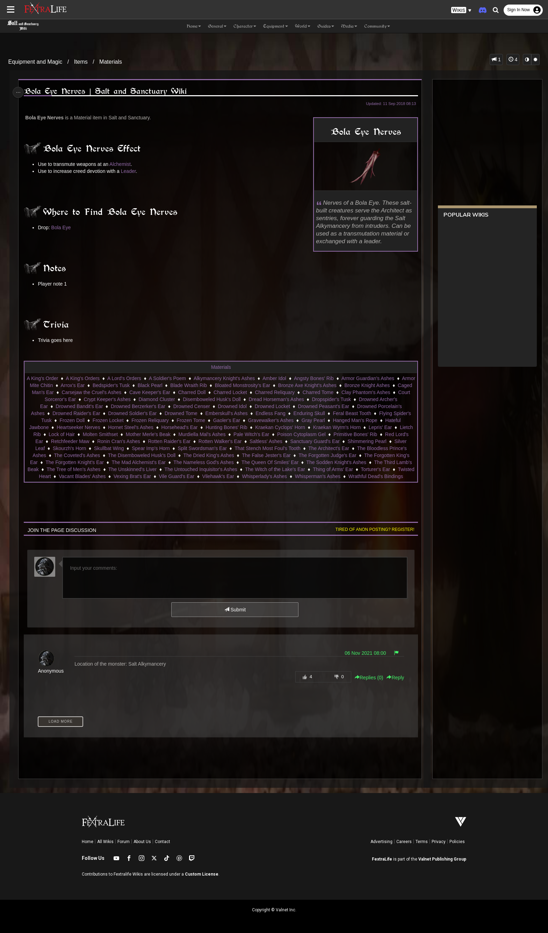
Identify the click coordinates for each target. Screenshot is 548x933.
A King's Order (60, 378)
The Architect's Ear (328, 448)
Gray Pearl (313, 420)
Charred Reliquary (310, 392)
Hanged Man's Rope (355, 420)
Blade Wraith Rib (225, 385)
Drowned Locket (281, 406)
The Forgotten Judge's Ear (327, 455)
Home (87, 841)
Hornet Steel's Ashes (130, 427)
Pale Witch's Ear (251, 434)
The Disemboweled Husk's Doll (141, 455)
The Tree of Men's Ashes (90, 469)
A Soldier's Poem (184, 378)
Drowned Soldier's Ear (132, 413)
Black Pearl (186, 385)
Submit (234, 609)
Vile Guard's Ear (203, 476)
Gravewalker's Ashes (270, 420)
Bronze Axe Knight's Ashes (343, 385)
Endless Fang (270, 413)
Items (81, 61)
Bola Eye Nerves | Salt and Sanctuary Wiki (107, 91)
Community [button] (377, 26)
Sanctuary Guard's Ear (314, 441)
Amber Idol (292, 378)
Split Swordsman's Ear (202, 448)
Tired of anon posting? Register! (372, 529)
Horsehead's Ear (179, 427)
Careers (404, 841)
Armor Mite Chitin (70, 385)
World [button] (302, 26)
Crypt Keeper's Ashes (133, 399)
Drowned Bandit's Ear (88, 406)
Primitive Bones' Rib (355, 434)
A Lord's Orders (142, 378)
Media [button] (349, 26)
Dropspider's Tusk (358, 399)
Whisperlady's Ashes (290, 476)
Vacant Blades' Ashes (108, 476)
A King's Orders (100, 378)
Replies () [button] (366, 677)
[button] (461, 10)
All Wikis (105, 841)
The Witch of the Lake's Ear (291, 469)
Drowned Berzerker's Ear (147, 406)
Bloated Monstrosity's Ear (278, 385)
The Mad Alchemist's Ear (138, 462)
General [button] (217, 26)
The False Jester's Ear (265, 455)
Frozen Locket (107, 420)
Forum (123, 841)
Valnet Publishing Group (442, 859)
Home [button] (194, 26)
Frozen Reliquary (149, 420)
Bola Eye (63, 227)
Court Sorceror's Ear (80, 399)
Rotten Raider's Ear (169, 441)
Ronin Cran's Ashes (118, 441)
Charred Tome (353, 392)
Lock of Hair (61, 434)
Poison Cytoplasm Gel (301, 434)
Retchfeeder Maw (70, 441)
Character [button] (244, 26)
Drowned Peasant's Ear (333, 406)
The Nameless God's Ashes (203, 462)
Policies (457, 841)
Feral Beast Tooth (352, 413)
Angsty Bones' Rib (331, 378)
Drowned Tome (180, 413)
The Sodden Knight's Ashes (336, 462)
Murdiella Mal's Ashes (201, 434)
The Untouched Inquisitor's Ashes (217, 469)
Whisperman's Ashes (344, 476)
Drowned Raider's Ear (76, 413)
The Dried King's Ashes (208, 455)
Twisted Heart (63, 476)
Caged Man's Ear (70, 392)
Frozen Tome (190, 420)
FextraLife (382, 859)
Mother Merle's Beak (147, 434)
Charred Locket (266, 392)
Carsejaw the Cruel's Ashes (127, 392)
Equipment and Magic (35, 61)
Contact (162, 841)
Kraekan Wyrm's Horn (336, 427)
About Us (142, 841)
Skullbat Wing (109, 448)
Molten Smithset (99, 434)
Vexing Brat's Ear (159, 476)
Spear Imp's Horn (150, 448)
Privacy (439, 841)
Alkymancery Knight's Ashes (241, 378)
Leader (130, 171)
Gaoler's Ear (226, 420)
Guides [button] (325, 26)
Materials (110, 61)
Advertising (381, 841)
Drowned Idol (241, 406)
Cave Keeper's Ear (185, 392)
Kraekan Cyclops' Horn (280, 427)
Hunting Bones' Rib (226, 427)
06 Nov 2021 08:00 (362, 653)
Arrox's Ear (109, 385)
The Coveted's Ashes (77, 455)
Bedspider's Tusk (147, 385)
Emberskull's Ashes (226, 413)
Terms (422, 841)
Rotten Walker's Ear (219, 441)
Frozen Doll (72, 420)
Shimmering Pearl (366, 441)
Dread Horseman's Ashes (302, 399)
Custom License (201, 874)
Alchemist (122, 164)
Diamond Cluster (183, 399)
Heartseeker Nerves (78, 427)
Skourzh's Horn (69, 448)
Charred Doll (227, 392)
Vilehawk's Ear (244, 476)
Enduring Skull (309, 413)
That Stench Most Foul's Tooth (267, 448)
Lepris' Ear (379, 427)
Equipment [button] (275, 26)
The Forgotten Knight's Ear (74, 462)
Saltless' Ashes (265, 441)
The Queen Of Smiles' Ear (269, 462)
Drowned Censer (200, 406)
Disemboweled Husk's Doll (238, 399)
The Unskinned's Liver (149, 469)
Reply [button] (393, 677)
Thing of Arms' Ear (349, 469)
